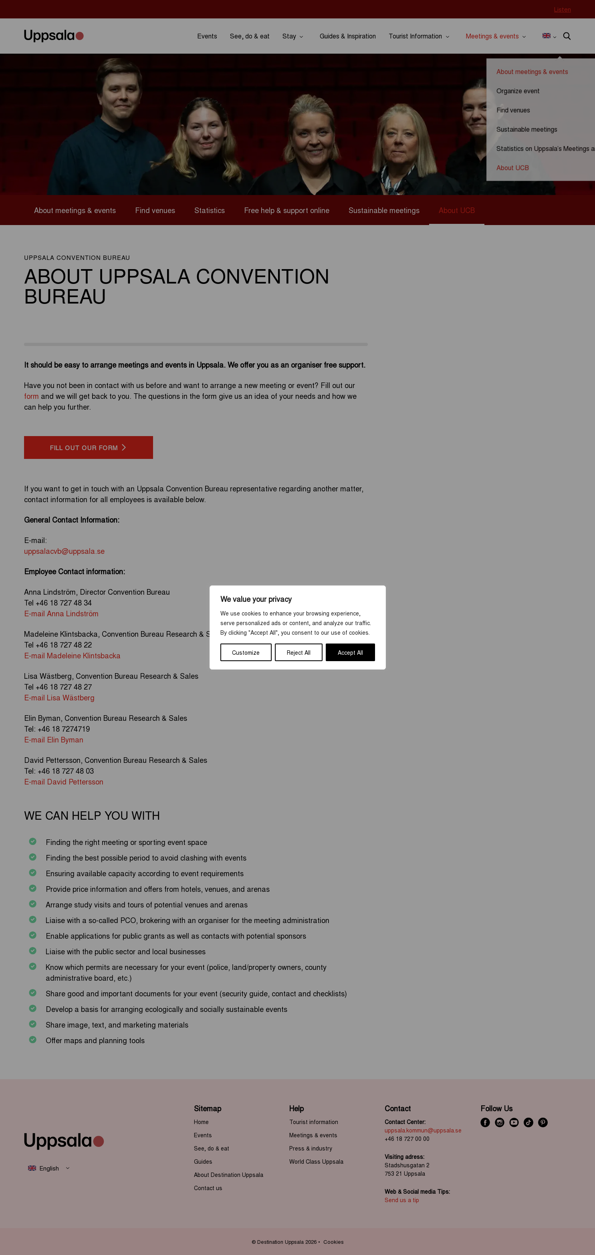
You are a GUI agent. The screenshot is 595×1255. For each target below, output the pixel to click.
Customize (246, 652)
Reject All (299, 652)
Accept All (350, 652)
